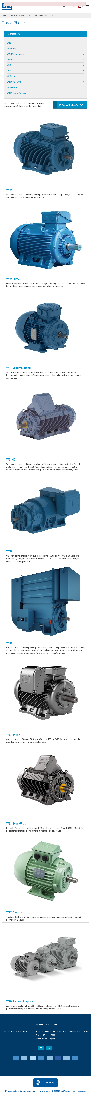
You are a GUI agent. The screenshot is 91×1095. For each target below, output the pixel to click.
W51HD (10, 59)
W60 (9, 71)
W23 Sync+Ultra (14, 82)
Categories (14, 34)
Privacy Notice (12, 1091)
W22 (9, 43)
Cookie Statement (28, 1091)
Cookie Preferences (48, 1083)
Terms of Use (43, 1091)
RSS (53, 1091)
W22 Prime (12, 48)
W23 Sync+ (12, 76)
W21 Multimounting (15, 54)
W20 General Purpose (16, 93)
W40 (9, 65)
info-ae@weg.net (48, 1039)
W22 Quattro (12, 87)
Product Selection (71, 104)
